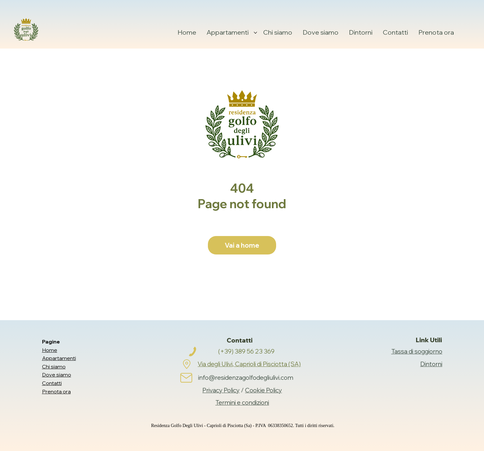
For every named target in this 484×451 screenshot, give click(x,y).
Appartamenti (59, 358)
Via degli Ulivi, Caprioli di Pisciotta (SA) (249, 364)
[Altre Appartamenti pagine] (255, 32)
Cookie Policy (263, 390)
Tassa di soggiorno (416, 351)
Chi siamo (54, 366)
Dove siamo (56, 374)
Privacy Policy (221, 390)
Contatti (52, 383)
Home (49, 350)
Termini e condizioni (242, 402)
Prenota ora (56, 391)
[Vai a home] (242, 245)
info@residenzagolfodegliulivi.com (245, 377)
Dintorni (431, 364)
